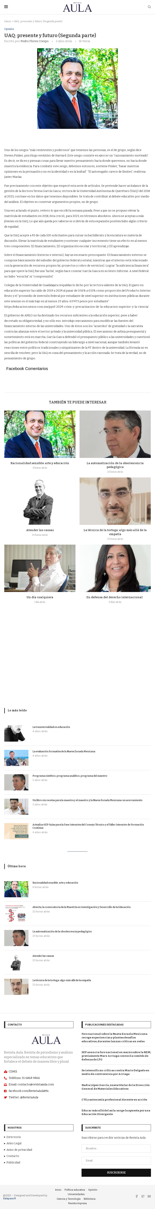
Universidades (76, 1194)
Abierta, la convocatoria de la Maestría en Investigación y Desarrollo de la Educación (81, 907)
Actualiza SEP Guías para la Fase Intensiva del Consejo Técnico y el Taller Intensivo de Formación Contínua (88, 826)
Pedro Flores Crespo (35, 41)
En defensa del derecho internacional (115, 597)
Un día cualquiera (40, 597)
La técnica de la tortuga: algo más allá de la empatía (61, 980)
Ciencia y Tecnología (69, 1198)
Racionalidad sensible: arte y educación (39, 463)
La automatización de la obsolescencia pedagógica (62, 931)
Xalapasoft (9, 1198)
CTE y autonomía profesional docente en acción (114, 1099)
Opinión (9, 28)
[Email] (149, 1197)
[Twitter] (143, 1197)
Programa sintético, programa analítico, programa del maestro (69, 775)
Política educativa (75, 1189)
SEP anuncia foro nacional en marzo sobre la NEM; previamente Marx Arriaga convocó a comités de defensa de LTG (116, 1056)
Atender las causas (40, 530)
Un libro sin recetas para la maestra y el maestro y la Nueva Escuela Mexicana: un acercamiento (87, 800)
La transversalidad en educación (51, 727)
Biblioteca (89, 1198)
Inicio (7, 21)
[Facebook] (137, 1197)
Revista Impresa (77, 1203)
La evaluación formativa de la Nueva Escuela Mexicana (63, 751)
